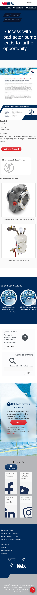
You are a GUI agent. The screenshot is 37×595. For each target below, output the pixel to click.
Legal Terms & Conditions (10, 533)
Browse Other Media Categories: (21, 366)
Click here (10, 347)
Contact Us (31, 7)
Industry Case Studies (12, 20)
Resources (15, 15)
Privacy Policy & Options (9, 536)
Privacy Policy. (11, 433)
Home (7, 15)
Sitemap (4, 554)
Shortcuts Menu (6, 551)
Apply (28, 373)
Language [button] (18, 7)
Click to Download (12, 149)
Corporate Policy (7, 530)
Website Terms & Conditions (11, 539)
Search (7, 7)
